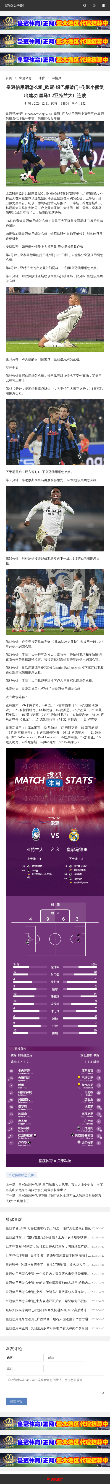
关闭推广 (57, 1479)
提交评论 (16, 1404)
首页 (9, 78)
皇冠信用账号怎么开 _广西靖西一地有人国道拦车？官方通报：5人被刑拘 (57, 1319)
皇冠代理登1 (15, 6)
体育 (42, 78)
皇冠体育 (25, 78)
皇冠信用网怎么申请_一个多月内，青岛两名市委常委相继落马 (50, 1273)
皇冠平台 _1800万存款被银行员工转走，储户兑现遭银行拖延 (48, 1228)
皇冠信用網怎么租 (21, 1175)
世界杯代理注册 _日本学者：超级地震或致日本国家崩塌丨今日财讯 (53, 1255)
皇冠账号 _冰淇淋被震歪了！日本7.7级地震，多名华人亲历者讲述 (52, 1264)
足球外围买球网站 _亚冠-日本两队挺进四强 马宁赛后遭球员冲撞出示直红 (57, 1310)
